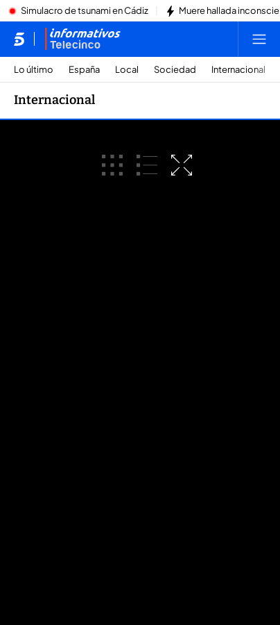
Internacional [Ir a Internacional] (54, 100)
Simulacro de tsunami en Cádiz (84, 11)
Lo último (33, 69)
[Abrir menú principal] (259, 39)
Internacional (238, 69)
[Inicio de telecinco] (19, 39)
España (84, 69)
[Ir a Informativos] (82, 39)
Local (127, 69)
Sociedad (175, 69)
